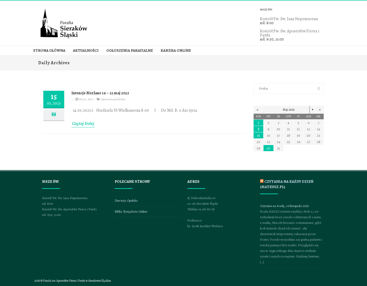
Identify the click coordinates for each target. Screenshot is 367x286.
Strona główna (49, 51)
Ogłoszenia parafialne (129, 51)
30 (268, 148)
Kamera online (176, 51)
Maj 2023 (289, 109)
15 (258, 135)
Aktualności (86, 51)
